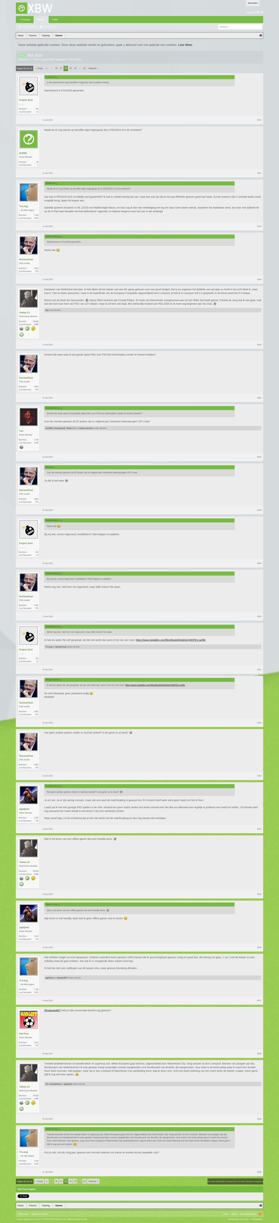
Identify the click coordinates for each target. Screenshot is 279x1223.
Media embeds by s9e (77, 1219)
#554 (259, 829)
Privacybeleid (256, 1219)
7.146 (36, 215)
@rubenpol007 (52, 1010)
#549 (259, 563)
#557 (259, 1000)
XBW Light (23, 1214)
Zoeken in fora (29, 26)
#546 (259, 398)
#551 (259, 669)
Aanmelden (253, 3)
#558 (259, 1054)
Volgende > (93, 68)
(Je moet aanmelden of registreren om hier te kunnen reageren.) (235, 1181)
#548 (259, 510)
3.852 (36, 268)
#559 (259, 1119)
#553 (259, 776)
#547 (259, 457)
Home (233, 1214)
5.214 (36, 1042)
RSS (260, 1214)
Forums (41, 19)
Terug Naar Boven (248, 1214)
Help (226, 1214)
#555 (259, 894)
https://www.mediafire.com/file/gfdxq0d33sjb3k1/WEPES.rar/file (171, 640)
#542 (259, 173)
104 (36, 109)
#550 (259, 616)
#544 (259, 279)
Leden (55, 19)
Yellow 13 (24, 312)
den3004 (49, 428)
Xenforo (44, 1214)
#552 (259, 723)
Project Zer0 (26, 100)
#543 (259, 226)
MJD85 (23, 153)
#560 (259, 1172)
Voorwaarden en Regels (238, 1219)
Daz (47, 310)
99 (37, 162)
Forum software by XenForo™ (41, 1219)
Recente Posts (50, 26)
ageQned (61, 59)
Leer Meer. (185, 45)
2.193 (36, 818)
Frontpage (25, 19)
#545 (259, 345)
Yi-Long (23, 206)
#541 (259, 120)
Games (37, 59)
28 (66, 68)
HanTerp (23, 1033)
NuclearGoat (26, 259)
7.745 (36, 440)
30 (75, 68)
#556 (259, 947)
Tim (21, 431)
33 (84, 68)
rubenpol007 (62, 978)
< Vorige (39, 68)
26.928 (35, 321)
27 (61, 68)
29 (71, 68)
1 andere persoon (85, 428)
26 (56, 68)
